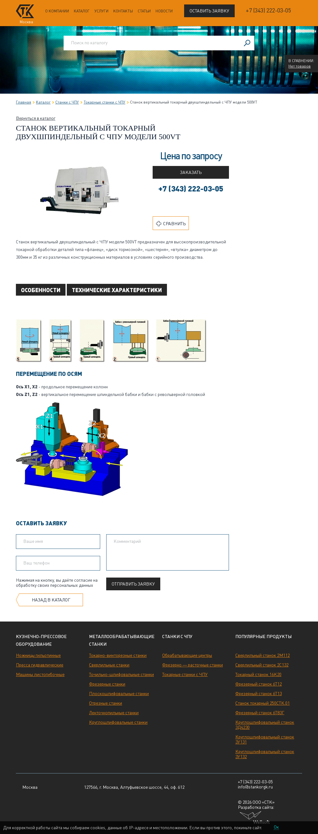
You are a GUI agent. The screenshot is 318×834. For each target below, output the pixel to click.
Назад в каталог (51, 599)
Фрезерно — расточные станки (192, 664)
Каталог (82, 11)
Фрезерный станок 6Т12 (258, 684)
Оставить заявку (209, 10)
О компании (57, 11)
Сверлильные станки (109, 664)
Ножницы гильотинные (38, 655)
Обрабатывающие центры (187, 655)
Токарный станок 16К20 (258, 674)
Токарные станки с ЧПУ (185, 674)
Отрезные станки (105, 703)
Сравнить (171, 223)
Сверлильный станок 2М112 (262, 655)
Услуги (101, 11)
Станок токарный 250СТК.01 (262, 703)
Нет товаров (299, 66)
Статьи (144, 11)
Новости (164, 11)
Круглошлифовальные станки (118, 722)
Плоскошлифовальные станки (119, 693)
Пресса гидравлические (39, 664)
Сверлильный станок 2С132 (261, 664)
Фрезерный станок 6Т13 (258, 693)
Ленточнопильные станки (114, 712)
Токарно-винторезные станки (118, 655)
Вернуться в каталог (35, 118)
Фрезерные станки (107, 684)
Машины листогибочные (40, 674)
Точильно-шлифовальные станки (121, 674)
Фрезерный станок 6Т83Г (259, 712)
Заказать (191, 172)
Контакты (123, 11)
